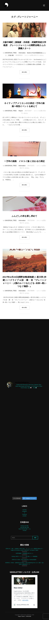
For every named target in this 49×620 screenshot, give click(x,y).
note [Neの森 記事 (24, 527)
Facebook (24, 514)
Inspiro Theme (21, 616)
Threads (24, 530)
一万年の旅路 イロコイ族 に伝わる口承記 (24, 161)
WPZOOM (28, 616)
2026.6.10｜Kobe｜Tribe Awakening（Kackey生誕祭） (24, 559)
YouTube (24, 509)
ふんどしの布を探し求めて (24, 216)
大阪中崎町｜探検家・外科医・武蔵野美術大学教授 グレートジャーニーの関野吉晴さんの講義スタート (24, 45)
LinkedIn (24, 516)
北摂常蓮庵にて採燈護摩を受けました (24, 553)
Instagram (24, 511)
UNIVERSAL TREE (11, 53)
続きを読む (25, 72)
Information (22, 53)
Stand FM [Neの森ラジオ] (24, 529)
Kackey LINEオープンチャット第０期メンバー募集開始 (24, 556)
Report (21, 110)
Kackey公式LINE (24, 525)
